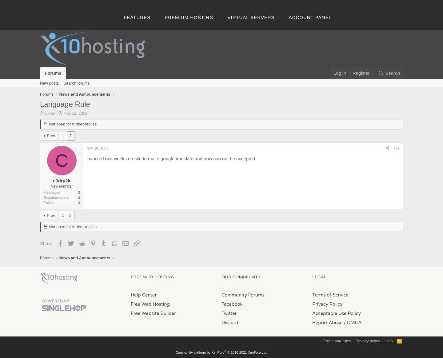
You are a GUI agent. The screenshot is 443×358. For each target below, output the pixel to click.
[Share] (387, 148)
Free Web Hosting (150, 304)
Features (137, 17)
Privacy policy (368, 341)
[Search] (389, 73)
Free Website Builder (153, 313)
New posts (49, 83)
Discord (230, 322)
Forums (53, 73)
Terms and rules (337, 341)
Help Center (144, 295)
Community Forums (243, 295)
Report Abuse (327, 322)
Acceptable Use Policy (336, 313)
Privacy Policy (327, 304)
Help (389, 341)
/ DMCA (352, 322)
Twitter (229, 313)
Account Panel (310, 17)
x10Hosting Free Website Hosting (59, 278)
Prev (51, 135)
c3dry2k (61, 180)
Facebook (232, 304)
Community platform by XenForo (221, 352)
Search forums (77, 83)
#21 (396, 148)
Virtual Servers (251, 17)
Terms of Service (330, 295)
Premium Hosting (189, 17)
